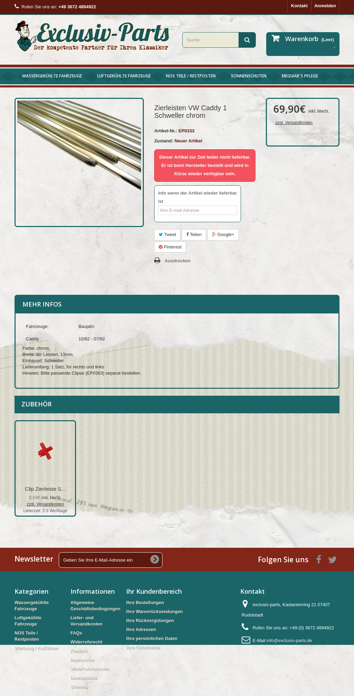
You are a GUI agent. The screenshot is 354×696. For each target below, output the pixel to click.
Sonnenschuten (249, 76)
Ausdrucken (177, 260)
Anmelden (325, 5)
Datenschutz (84, 677)
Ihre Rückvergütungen (150, 620)
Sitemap (79, 686)
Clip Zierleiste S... (45, 489)
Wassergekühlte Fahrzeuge (52, 76)
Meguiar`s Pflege (300, 76)
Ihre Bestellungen (145, 602)
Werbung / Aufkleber (36, 648)
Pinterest (170, 247)
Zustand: (163, 140)
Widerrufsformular (90, 668)
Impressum (82, 659)
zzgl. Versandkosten (293, 122)
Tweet (167, 234)
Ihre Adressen (141, 629)
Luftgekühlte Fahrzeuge (124, 76)
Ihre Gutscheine (143, 647)
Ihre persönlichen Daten (151, 638)
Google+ (223, 234)
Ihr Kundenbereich (154, 591)
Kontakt (299, 5)
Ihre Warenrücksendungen (154, 611)
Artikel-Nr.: (165, 130)
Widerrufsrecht (86, 642)
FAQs (76, 633)
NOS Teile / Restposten (191, 76)
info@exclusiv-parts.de (289, 640)
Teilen (194, 234)
